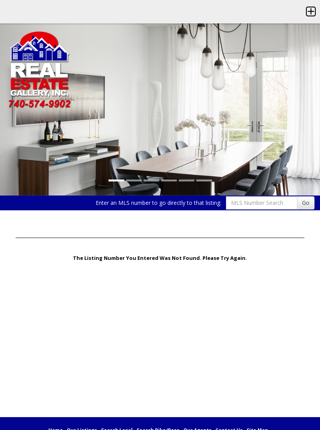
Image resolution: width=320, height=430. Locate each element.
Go (305, 202)
